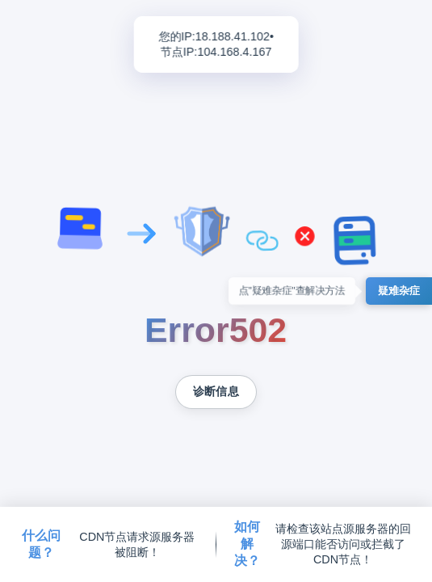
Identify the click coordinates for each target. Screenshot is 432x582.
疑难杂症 (399, 291)
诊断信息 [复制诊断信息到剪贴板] (216, 392)
